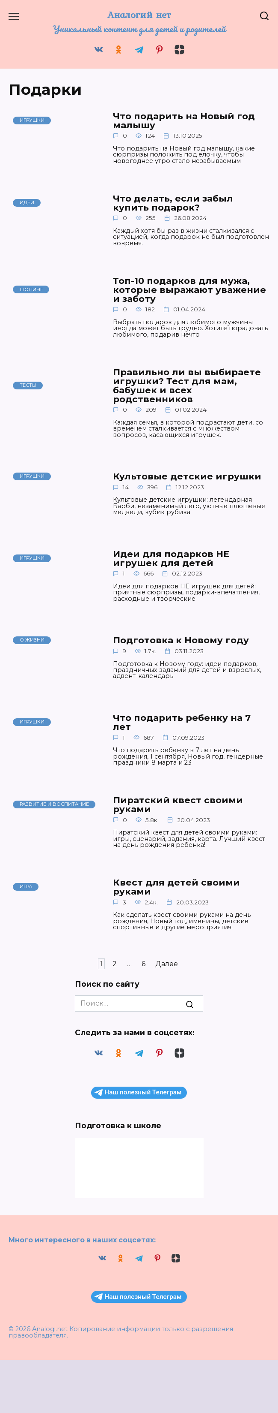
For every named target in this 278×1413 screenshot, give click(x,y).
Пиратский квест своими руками (178, 805)
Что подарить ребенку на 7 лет (182, 723)
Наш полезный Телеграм (138, 1093)
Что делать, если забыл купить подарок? (173, 203)
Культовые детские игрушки (187, 476)
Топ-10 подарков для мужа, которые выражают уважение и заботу (189, 290)
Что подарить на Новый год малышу (184, 120)
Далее (166, 965)
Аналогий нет (139, 14)
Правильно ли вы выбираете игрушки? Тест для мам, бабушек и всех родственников (187, 385)
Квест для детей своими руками (176, 888)
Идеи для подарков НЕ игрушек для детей (171, 559)
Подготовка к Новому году (181, 641)
